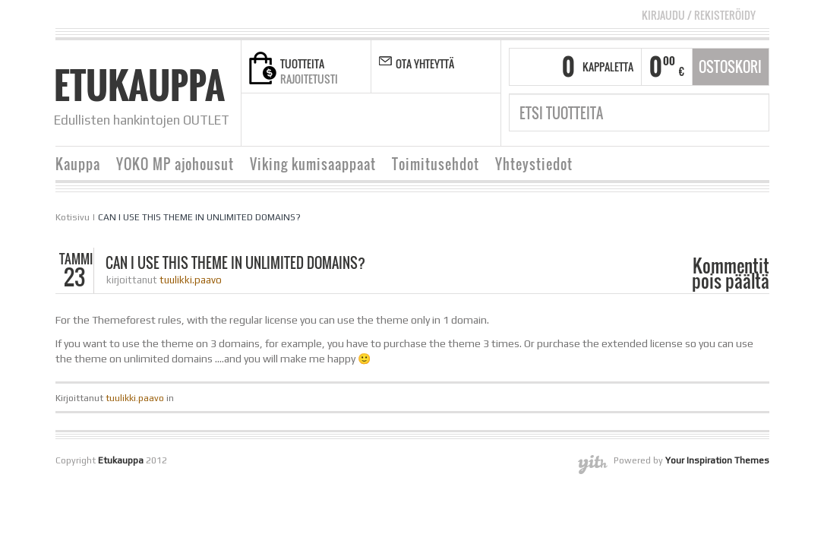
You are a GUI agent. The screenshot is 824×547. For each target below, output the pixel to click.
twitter (362, 120)
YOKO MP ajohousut (175, 164)
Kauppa (77, 164)
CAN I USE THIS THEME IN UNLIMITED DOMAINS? (199, 217)
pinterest (419, 120)
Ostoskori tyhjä (730, 71)
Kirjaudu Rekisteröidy (699, 15)
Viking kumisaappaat (313, 164)
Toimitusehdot (435, 164)
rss (343, 120)
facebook (324, 120)
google (381, 120)
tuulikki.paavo (190, 280)
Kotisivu (72, 217)
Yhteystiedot (534, 164)
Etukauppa (139, 85)
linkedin (400, 120)
